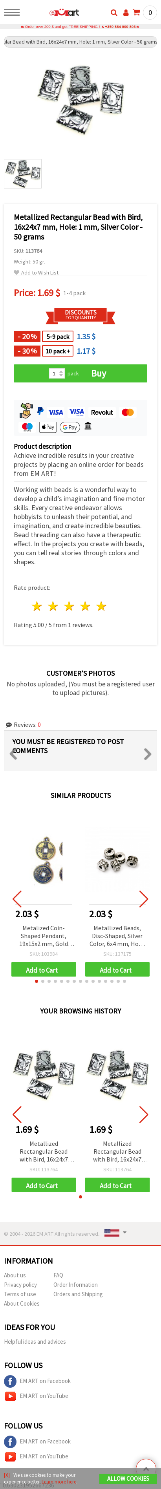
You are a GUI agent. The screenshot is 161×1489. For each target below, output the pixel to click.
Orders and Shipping (78, 1294)
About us (15, 1275)
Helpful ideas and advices (35, 1341)
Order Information (75, 1284)
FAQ (58, 1275)
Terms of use (20, 1294)
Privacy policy (20, 1284)
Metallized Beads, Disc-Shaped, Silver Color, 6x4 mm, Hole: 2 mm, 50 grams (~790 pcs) (117, 936)
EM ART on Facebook (37, 1381)
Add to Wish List (36, 273)
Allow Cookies (128, 1478)
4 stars (85, 606)
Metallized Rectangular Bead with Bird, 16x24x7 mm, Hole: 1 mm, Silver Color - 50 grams (44, 1152)
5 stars (101, 606)
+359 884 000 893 (120, 26)
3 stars (70, 606)
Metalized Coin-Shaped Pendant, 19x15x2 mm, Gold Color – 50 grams (43, 936)
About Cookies (22, 1303)
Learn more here (59, 1481)
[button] (36, 981)
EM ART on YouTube (36, 1396)
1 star (37, 606)
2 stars (54, 606)
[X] (7, 1475)
